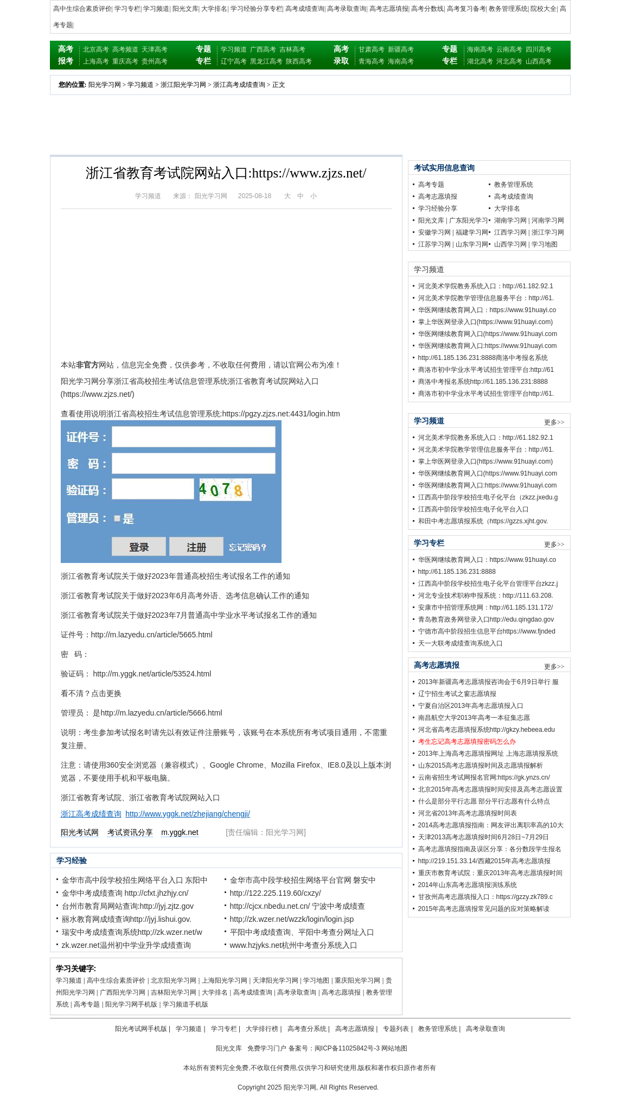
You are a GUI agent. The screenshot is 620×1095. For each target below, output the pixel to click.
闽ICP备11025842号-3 (347, 1048)
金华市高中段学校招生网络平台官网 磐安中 (303, 880)
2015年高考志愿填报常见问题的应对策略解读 (484, 909)
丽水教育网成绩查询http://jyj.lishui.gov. (126, 919)
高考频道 (125, 49)
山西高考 (539, 61)
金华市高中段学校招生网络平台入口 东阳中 (135, 880)
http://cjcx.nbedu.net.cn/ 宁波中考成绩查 (298, 906)
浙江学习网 (548, 232)
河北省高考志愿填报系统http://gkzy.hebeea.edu (486, 729)
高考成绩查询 (304, 8)
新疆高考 (401, 49)
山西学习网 (510, 244)
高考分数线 (427, 8)
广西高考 (263, 49)
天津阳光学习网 (275, 980)
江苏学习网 (434, 244)
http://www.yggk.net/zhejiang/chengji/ (187, 813)
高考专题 (87, 1004)
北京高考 (96, 49)
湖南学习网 (510, 220)
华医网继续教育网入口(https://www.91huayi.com (488, 334)
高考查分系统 (307, 1029)
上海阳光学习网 (224, 980)
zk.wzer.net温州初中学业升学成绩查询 (126, 945)
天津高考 (155, 49)
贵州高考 (155, 61)
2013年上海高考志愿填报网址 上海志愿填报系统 (488, 753)
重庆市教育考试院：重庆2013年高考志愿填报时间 (490, 873)
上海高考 (96, 61)
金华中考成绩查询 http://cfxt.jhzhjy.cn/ (125, 893)
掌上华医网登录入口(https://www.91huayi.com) (485, 322)
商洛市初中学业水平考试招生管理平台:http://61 (486, 370)
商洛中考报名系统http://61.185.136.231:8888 (483, 381)
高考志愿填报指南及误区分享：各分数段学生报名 (489, 849)
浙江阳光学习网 (183, 84)
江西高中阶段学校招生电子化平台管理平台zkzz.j (488, 583)
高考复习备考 (466, 8)
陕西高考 (299, 61)
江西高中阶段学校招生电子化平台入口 (473, 509)
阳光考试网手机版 (141, 1029)
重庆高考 (125, 61)
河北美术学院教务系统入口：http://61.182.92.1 (485, 286)
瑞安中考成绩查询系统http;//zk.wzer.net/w (132, 932)
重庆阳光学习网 (357, 980)
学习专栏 (127, 8)
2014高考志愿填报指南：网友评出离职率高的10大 (491, 825)
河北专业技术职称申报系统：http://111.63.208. (485, 595)
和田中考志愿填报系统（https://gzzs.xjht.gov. (483, 521)
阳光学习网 (104, 84)
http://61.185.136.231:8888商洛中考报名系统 (483, 358)
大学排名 (214, 8)
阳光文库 (185, 8)
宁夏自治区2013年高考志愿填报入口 (471, 706)
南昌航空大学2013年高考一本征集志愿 (474, 717)
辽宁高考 (234, 61)
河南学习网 (548, 220)
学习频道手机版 (185, 1004)
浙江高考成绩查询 (239, 84)
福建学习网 (472, 232)
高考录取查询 (346, 8)
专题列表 (396, 1029)
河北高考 (509, 61)
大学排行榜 (262, 1029)
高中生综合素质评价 (82, 8)
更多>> (554, 422)
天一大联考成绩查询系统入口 (460, 643)
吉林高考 (292, 49)
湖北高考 (480, 61)
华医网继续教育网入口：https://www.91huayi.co (487, 310)
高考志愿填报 (388, 8)
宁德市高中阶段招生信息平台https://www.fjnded (486, 631)
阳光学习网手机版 (131, 1004)
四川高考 (539, 49)
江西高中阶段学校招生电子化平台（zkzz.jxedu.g (488, 497)
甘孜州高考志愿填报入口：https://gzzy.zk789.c (485, 897)
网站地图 (394, 1048)
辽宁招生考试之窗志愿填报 (457, 694)
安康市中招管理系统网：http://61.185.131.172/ (485, 607)
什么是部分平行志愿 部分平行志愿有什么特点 (484, 801)
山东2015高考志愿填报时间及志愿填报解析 (481, 765)
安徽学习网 (434, 232)
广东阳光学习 (468, 220)
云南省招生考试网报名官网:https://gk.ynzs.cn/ (484, 777)
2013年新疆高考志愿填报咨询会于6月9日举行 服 (488, 682)
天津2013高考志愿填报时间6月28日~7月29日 (483, 837)
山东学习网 (472, 244)
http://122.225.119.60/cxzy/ (275, 893)
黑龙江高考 (266, 61)
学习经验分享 (437, 208)
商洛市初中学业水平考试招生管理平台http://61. (486, 393)
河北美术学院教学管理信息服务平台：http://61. (486, 298)
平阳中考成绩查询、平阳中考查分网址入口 (302, 932)
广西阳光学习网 (122, 992)
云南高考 (509, 49)
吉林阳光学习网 (173, 992)
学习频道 (156, 8)
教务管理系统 (508, 8)
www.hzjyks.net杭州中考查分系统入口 (294, 945)
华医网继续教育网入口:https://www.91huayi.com (487, 346)
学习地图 (316, 980)
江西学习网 (510, 232)
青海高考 (372, 61)
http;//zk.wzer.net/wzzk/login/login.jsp (292, 919)
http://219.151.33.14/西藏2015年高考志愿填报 (484, 861)
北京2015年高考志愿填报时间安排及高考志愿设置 (490, 789)
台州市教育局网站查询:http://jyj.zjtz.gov (128, 906)
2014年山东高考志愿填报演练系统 (467, 885)
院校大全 (543, 8)
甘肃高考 (372, 49)
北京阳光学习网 (173, 980)
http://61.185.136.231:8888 (457, 571)
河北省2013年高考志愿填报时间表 (467, 813)
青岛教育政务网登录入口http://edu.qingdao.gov (486, 619)
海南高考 (401, 61)
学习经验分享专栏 (257, 8)
